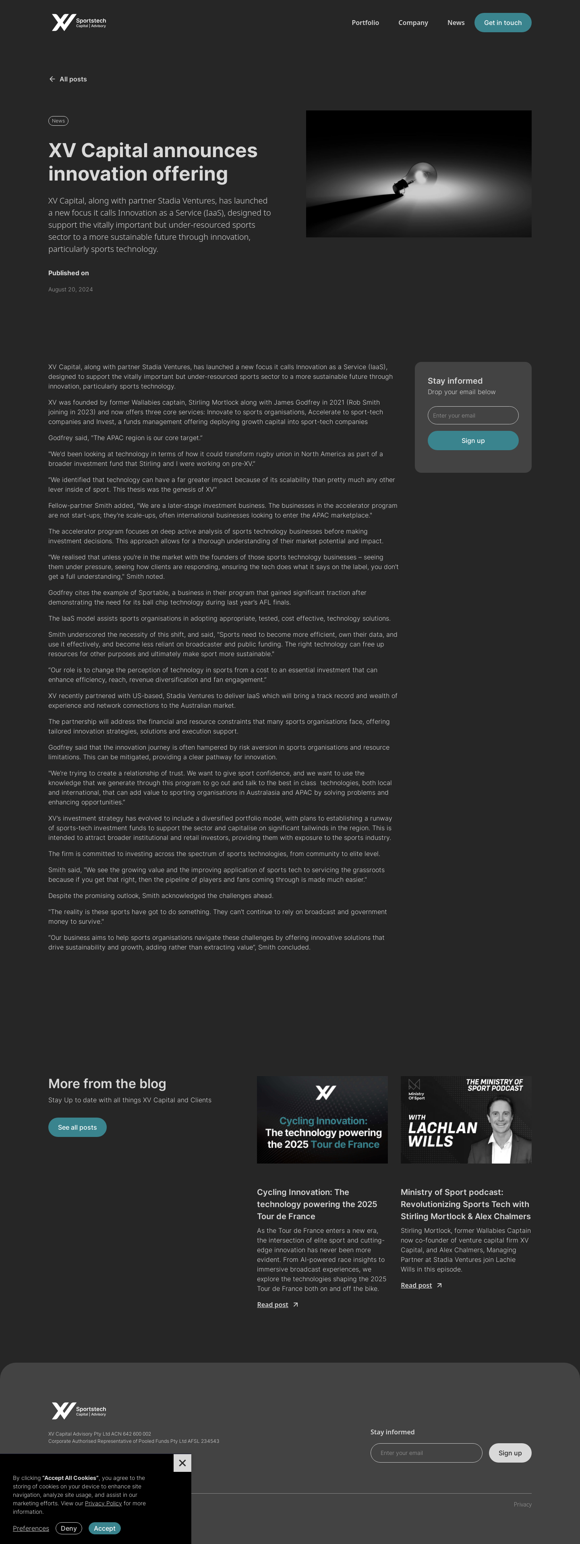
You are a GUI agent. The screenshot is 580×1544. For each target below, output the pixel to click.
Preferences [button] (31, 1528)
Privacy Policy (103, 1503)
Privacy (523, 1504)
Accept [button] (105, 1528)
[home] (78, 22)
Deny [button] (69, 1528)
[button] (182, 1463)
